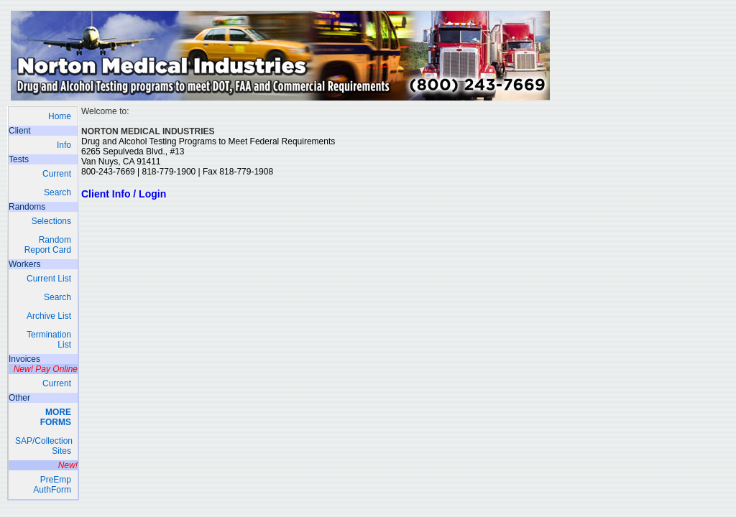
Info (64, 145)
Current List (49, 279)
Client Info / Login (123, 194)
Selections (51, 221)
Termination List (49, 340)
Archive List (49, 316)
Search (57, 192)
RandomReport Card (47, 245)
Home (59, 116)
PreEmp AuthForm (52, 485)
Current (56, 174)
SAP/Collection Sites (44, 446)
